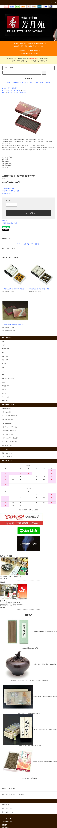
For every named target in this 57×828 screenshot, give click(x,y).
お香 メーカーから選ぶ (8, 419)
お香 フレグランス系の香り (9, 427)
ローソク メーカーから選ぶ (9, 441)
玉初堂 (24, 90)
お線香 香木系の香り (12, 92)
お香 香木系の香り (7, 423)
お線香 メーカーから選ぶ (14, 90)
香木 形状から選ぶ (7, 445)
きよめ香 (35, 82)
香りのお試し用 (6, 408)
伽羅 (8, 82)
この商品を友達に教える (9, 188)
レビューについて (7, 457)
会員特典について (7, 453)
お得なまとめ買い (45, 82)
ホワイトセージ (24, 82)
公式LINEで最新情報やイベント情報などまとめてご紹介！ (28, 61)
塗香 (31, 82)
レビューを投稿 (34, 244)
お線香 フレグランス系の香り (10, 438)
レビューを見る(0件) (23, 244)
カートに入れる (28, 213)
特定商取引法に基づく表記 (9, 223)
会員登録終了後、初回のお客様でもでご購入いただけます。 (28, 58)
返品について (5, 220)
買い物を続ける (6, 193)
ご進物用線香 (15, 82)
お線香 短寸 (15, 88)
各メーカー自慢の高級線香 (9, 415)
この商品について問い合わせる (10, 191)
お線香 (9, 88)
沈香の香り (23, 92)
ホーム (4, 88)
